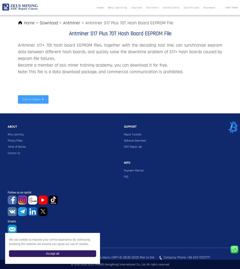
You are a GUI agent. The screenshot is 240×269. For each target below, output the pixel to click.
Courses (137, 7)
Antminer (71, 23)
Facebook (12, 200)
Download (49, 23)
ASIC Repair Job (133, 147)
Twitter (42, 211)
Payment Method (134, 171)
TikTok (53, 200)
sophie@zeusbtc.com (12, 229)
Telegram (22, 211)
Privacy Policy (15, 141)
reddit (32, 200)
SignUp (235, 7)
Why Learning (117, 7)
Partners (153, 7)
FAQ (126, 177)
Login (227, 7)
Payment (210, 7)
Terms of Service (17, 147)
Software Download (135, 141)
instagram (22, 200)
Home (100, 7)
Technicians (171, 7)
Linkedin (32, 211)
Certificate (191, 7)
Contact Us (14, 153)
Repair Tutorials (133, 134)
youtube (42, 200)
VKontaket (12, 211)
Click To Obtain (33, 99)
